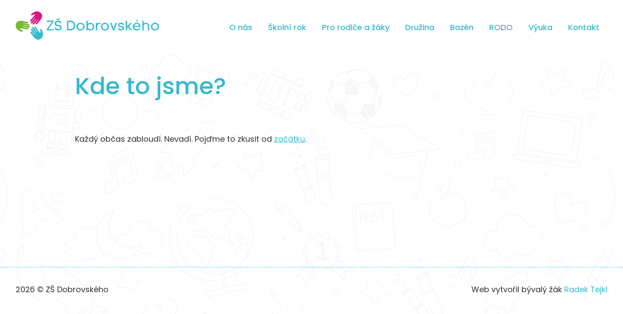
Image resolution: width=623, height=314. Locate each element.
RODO (501, 27)
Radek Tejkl (585, 289)
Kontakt (583, 27)
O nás (240, 27)
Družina (419, 27)
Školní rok (287, 27)
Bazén (462, 27)
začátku (289, 138)
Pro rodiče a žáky (355, 27)
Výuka (540, 27)
